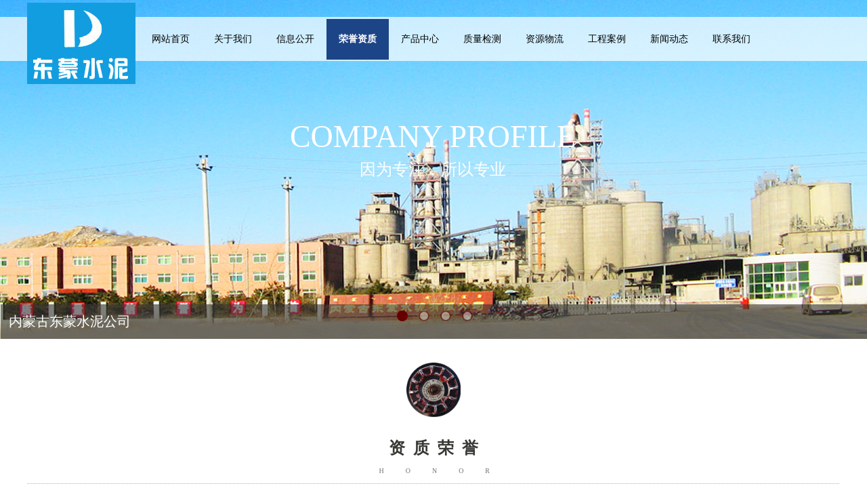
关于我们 (233, 39)
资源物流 (545, 39)
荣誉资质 (358, 39)
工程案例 (607, 39)
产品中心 (420, 39)
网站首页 (171, 39)
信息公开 (295, 39)
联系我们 (731, 39)
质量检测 (482, 39)
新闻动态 (669, 39)
